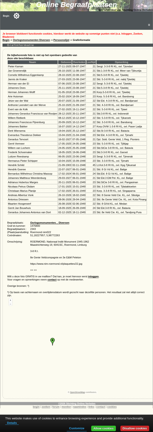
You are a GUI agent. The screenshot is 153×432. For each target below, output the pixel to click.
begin (36, 406)
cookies (112, 406)
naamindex (79, 406)
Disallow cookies (135, 428)
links (91, 406)
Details (12, 423)
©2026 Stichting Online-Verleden (76, 403)
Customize (76, 428)
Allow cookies (103, 428)
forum (56, 406)
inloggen (93, 276)
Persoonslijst (61, 40)
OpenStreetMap (77, 392)
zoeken (46, 406)
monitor (66, 406)
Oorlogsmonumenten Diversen (31, 40)
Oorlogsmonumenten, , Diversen (49, 222)
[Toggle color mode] (16, 15)
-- (10, 303)
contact (52, 279)
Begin (6, 16)
